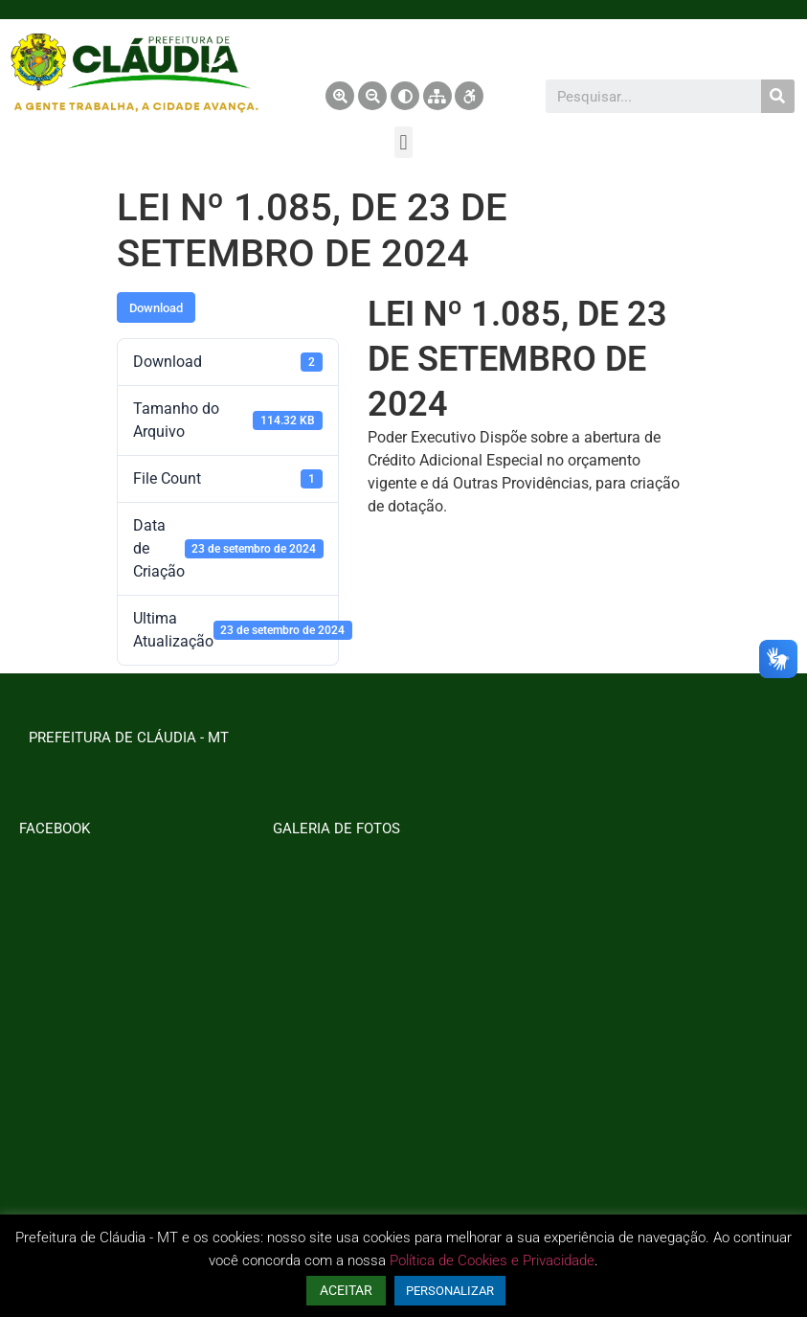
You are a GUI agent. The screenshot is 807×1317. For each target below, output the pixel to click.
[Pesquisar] (778, 96)
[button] (403, 142)
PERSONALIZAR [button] (450, 1290)
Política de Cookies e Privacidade (492, 1260)
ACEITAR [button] (346, 1290)
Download (156, 308)
